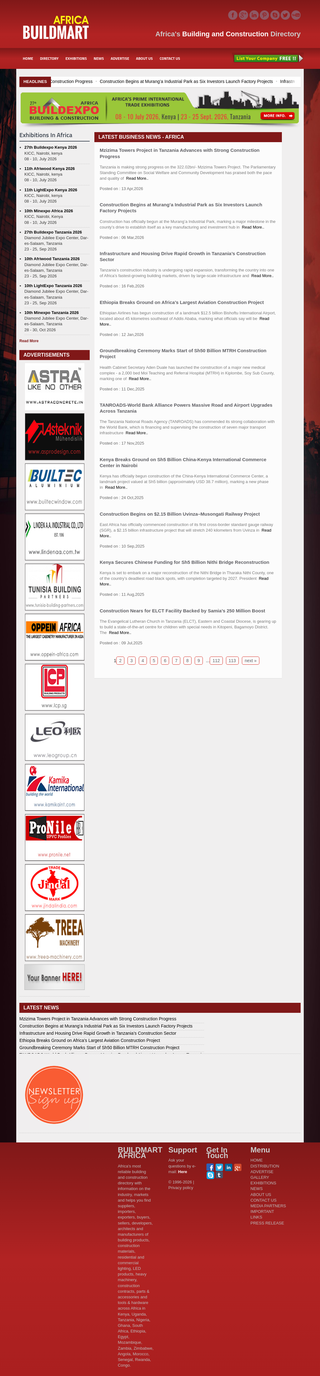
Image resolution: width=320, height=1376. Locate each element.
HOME (28, 58)
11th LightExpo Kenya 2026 (50, 190)
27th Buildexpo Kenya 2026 (50, 147)
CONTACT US (170, 58)
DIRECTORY (49, 58)
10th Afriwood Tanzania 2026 (52, 258)
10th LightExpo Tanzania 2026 (53, 285)
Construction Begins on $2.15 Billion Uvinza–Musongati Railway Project (180, 514)
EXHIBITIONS (76, 58)
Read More (28, 341)
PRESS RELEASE (267, 1223)
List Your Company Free (268, 58)
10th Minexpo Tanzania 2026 (51, 312)
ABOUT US (144, 58)
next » (251, 660)
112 (216, 660)
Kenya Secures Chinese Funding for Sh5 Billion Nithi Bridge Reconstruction (184, 562)
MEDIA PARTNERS (268, 1205)
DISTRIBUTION (265, 1166)
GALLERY (260, 1177)
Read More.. (137, 178)
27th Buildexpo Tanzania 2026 (53, 232)
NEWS (99, 58)
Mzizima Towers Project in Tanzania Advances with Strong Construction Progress (97, 1018)
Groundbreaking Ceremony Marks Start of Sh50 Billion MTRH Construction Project (99, 1047)
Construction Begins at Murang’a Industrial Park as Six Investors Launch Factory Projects (105, 1025)
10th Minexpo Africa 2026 (48, 211)
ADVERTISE (120, 58)
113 (232, 660)
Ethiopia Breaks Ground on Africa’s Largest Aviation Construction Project (182, 302)
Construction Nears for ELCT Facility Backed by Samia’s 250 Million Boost (182, 610)
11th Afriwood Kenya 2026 (49, 168)
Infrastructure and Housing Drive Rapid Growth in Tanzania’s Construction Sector (97, 1033)
